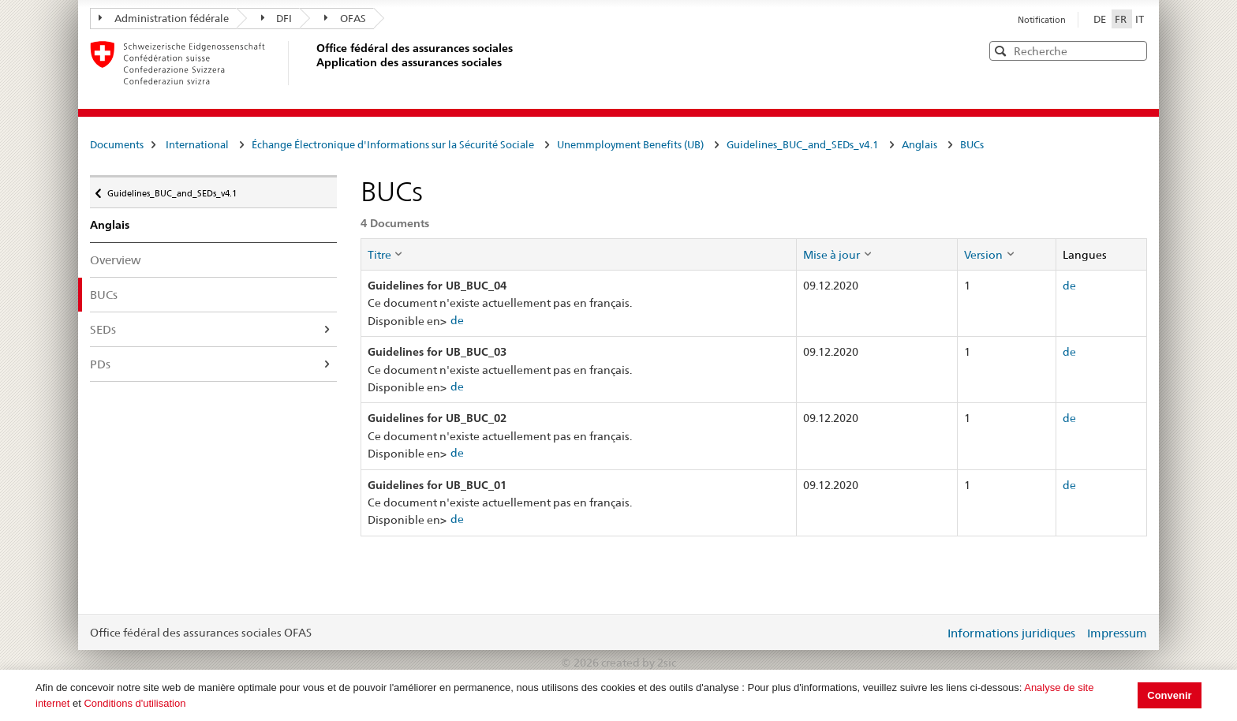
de (457, 320)
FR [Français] (1122, 19)
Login (929, 632)
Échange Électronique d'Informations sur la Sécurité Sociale (393, 144)
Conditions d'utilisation (134, 703)
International (197, 144)
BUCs (972, 144)
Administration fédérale (164, 18)
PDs (100, 364)
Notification (1042, 19)
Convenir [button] (1169, 695)
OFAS (345, 18)
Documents (117, 144)
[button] (1133, 50)
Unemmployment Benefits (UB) (630, 144)
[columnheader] (579, 254)
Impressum (1117, 633)
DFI (277, 18)
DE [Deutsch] (1100, 19)
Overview (115, 259)
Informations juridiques (1011, 633)
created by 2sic (638, 662)
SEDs (103, 329)
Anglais (919, 144)
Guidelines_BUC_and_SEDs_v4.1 (803, 144)
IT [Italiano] (1139, 19)
